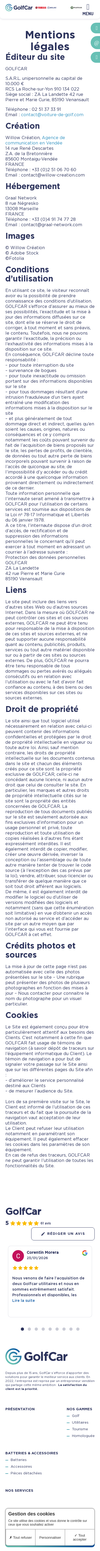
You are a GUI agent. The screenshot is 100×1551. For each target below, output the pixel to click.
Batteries (19, 1460)
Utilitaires (80, 1423)
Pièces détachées (26, 1473)
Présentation (20, 1409)
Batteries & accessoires (31, 1453)
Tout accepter (79, 1537)
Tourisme (80, 1429)
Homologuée (83, 1436)
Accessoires (21, 1467)
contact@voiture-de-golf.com (52, 115)
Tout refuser (20, 1538)
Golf (75, 1416)
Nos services (19, 1491)
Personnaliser (50, 1538)
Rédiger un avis (63, 1234)
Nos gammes (79, 1409)
